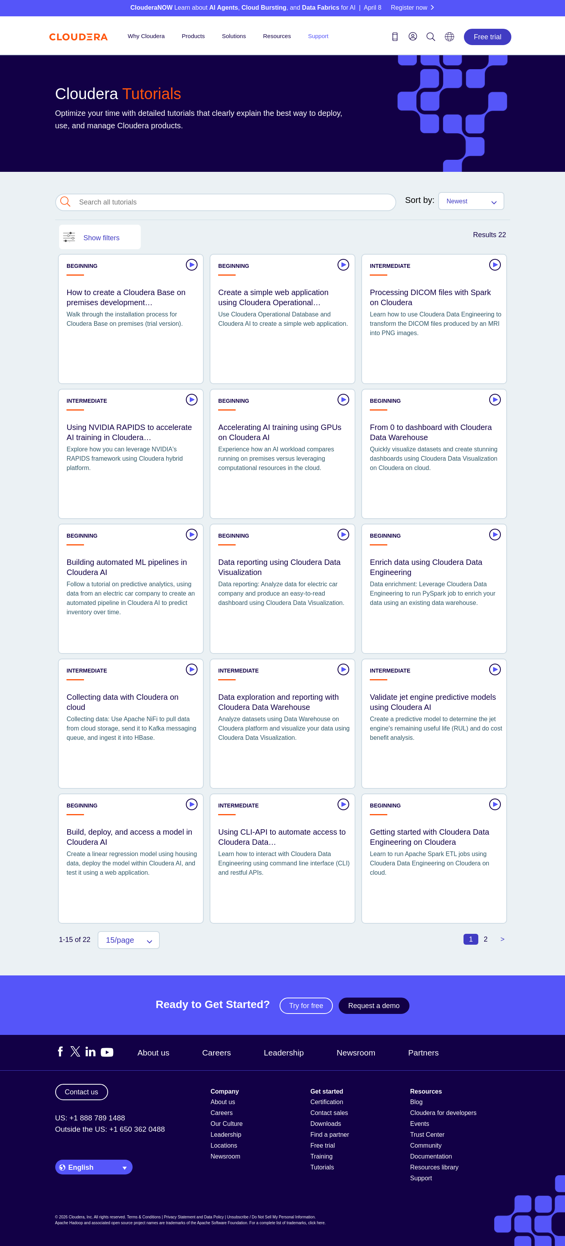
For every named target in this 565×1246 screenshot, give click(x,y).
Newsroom (356, 1052)
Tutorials (322, 1167)
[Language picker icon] (449, 39)
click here (316, 1223)
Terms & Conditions (144, 1217)
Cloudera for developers (443, 1113)
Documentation (431, 1156)
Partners (423, 1052)
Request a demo (374, 1006)
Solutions (234, 36)
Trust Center (427, 1134)
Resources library (434, 1167)
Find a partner (329, 1134)
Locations (224, 1145)
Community (426, 1145)
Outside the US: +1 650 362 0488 (110, 1129)
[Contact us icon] (395, 38)
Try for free (306, 1006)
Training (321, 1156)
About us (154, 1052)
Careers (216, 1052)
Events (419, 1123)
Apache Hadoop (69, 1223)
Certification (326, 1102)
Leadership (284, 1052)
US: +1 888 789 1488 (90, 1118)
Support (318, 36)
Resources (277, 36)
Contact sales (329, 1113)
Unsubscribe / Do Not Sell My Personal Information (271, 1217)
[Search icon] (431, 38)
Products (193, 36)
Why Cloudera (146, 36)
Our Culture (227, 1123)
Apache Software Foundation (222, 1223)
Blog (416, 1102)
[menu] (413, 36)
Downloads (325, 1123)
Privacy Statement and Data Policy (194, 1217)
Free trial (487, 37)
